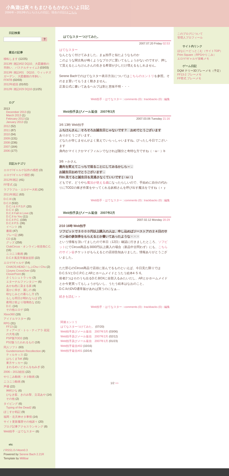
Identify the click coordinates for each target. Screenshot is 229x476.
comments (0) (133, 99)
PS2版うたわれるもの (20, 342)
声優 (6, 386)
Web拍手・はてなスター (106, 99)
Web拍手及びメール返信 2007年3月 (89, 111)
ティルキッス (14, 354)
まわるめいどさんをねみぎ (23, 366)
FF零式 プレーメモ (189, 78)
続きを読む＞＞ (70, 296)
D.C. (9, 306)
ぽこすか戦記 (12, 411)
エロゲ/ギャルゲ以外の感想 (21, 170)
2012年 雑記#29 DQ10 (18, 89)
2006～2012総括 (14, 371)
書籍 (9, 230)
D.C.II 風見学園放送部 (20, 257)
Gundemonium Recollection (23, 351)
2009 (7, 138)
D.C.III (8, 199)
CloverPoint (13, 273)
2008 (7, 142)
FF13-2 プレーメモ (189, 74)
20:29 (166, 219)
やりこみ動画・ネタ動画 (19, 376)
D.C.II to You (14, 216)
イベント (11, 226)
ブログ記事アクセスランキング (23, 426)
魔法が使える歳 (98, 182)
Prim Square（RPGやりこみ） (196, 54)
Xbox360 (9, 314)
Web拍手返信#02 (71, 345)
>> (117, 383)
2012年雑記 (11, 179)
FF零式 (8, 184)
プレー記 (11, 234)
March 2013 (13, 115)
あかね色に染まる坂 (19, 285)
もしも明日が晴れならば (21, 298)
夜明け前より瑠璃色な (20, 302)
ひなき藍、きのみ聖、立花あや (26, 394)
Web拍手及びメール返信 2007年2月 (89, 213)
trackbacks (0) (153, 99)
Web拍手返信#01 (71, 350)
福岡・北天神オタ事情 (18, 416)
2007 (7, 146)
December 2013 (16, 111)
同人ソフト (11, 347)
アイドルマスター (15, 318)
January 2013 (14, 121)
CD (8, 238)
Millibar (24, 458)
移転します (11, 58)
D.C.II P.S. (12, 223)
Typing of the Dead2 (18, 407)
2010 (7, 134)
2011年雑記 (11, 194)
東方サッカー (14, 362)
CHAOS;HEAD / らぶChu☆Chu (26, 266)
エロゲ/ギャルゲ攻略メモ (193, 58)
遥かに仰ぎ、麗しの (19, 289)
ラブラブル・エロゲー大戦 (21, 189)
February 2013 (15, 118)
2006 (7, 150)
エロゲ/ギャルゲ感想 (17, 174)
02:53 (166, 43)
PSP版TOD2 (14, 338)
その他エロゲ (14, 309)
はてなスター (68, 50)
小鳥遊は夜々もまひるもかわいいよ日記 (47, 7)
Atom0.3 (22, 450)
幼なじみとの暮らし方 (20, 294)
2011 (7, 130)
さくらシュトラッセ (19, 277)
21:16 (166, 118)
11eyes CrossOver (18, 270)
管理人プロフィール (190, 37)
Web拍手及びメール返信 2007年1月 (84, 340)
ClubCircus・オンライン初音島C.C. (28, 246)
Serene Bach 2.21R (31, 454)
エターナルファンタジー (21, 281)
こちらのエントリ (141, 76)
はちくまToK (14, 358)
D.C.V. (10, 209)
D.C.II (7, 203)
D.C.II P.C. (12, 219)
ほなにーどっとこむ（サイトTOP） (200, 50)
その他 (10, 398)
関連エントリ (68, 321)
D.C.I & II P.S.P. (16, 206)
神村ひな (11, 390)
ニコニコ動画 (14, 253)
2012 (7, 126)
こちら (72, 12)
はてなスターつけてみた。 (81, 37)
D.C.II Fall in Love (17, 213)
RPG (7, 323)
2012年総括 (11, 84)
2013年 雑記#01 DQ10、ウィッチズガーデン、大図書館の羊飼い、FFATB (27, 76)
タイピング (11, 403)
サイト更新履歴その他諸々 (21, 421)
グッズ (10, 242)
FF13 (9, 326)
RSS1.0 (10, 450)
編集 (167, 99)
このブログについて (190, 33)
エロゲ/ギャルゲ (14, 262)
